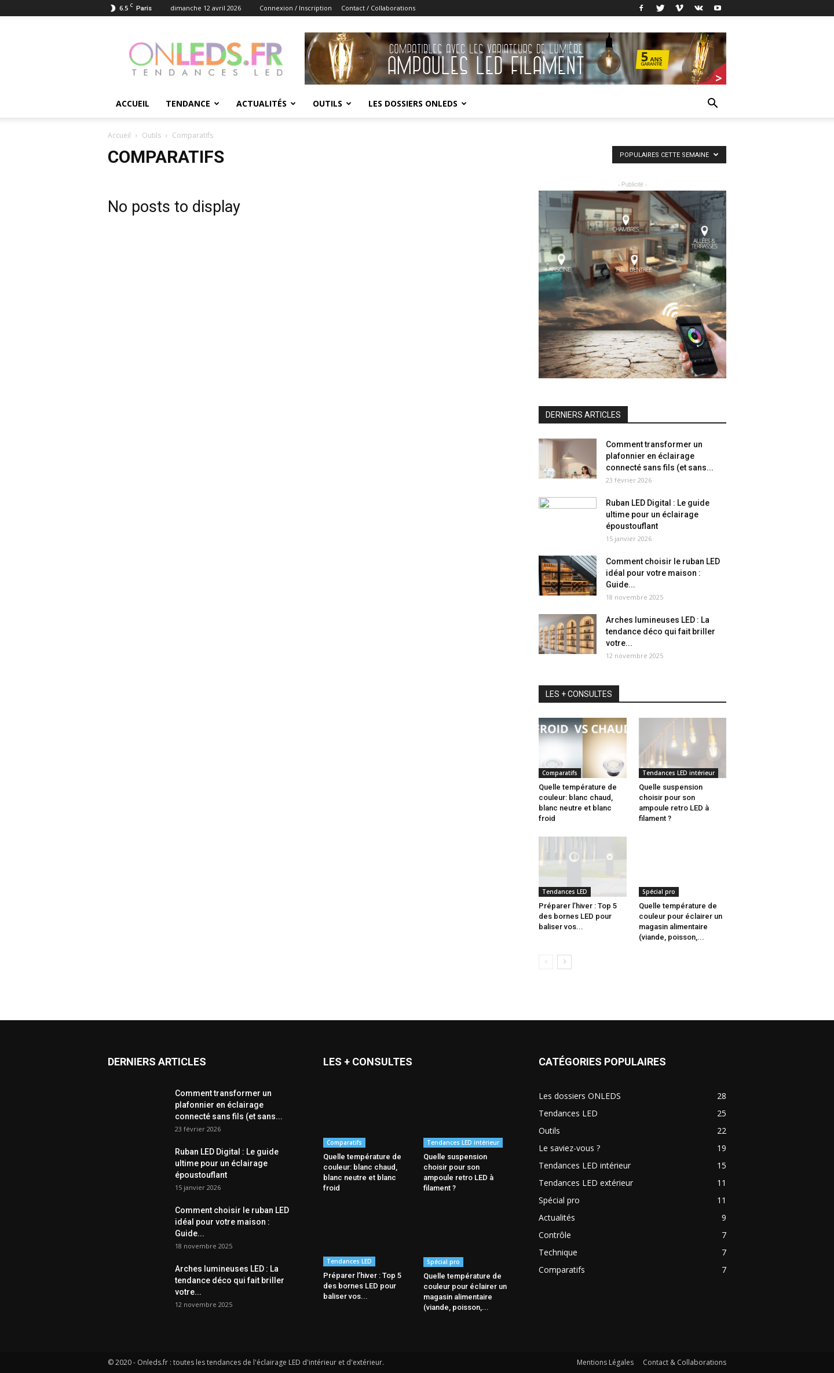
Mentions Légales (605, 1362)
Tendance (193, 103)
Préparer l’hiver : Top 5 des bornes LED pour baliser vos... (578, 916)
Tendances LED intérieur (678, 773)
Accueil (132, 103)
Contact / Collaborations (378, 7)
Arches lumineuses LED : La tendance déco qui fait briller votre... (660, 631)
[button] (712, 104)
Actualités (266, 103)
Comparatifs (559, 773)
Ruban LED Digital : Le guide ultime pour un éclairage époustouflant (657, 514)
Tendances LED (564, 892)
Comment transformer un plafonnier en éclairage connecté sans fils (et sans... (660, 456)
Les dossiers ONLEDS (417, 103)
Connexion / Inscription (295, 7)
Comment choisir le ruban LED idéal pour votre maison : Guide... (663, 573)
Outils (332, 103)
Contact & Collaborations (684, 1362)
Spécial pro (658, 892)
